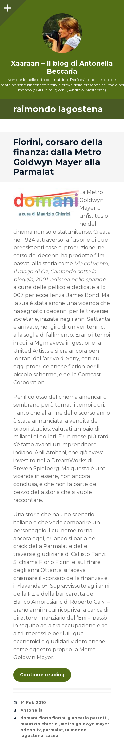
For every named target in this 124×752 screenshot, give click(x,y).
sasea (51, 735)
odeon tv (31, 729)
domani (29, 717)
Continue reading (42, 675)
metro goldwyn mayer (85, 723)
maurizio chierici (40, 723)
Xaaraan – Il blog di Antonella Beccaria (62, 67)
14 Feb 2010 (33, 702)
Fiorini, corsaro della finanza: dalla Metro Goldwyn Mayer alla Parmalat (58, 157)
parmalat (53, 729)
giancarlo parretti (87, 717)
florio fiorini (52, 717)
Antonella (32, 710)
